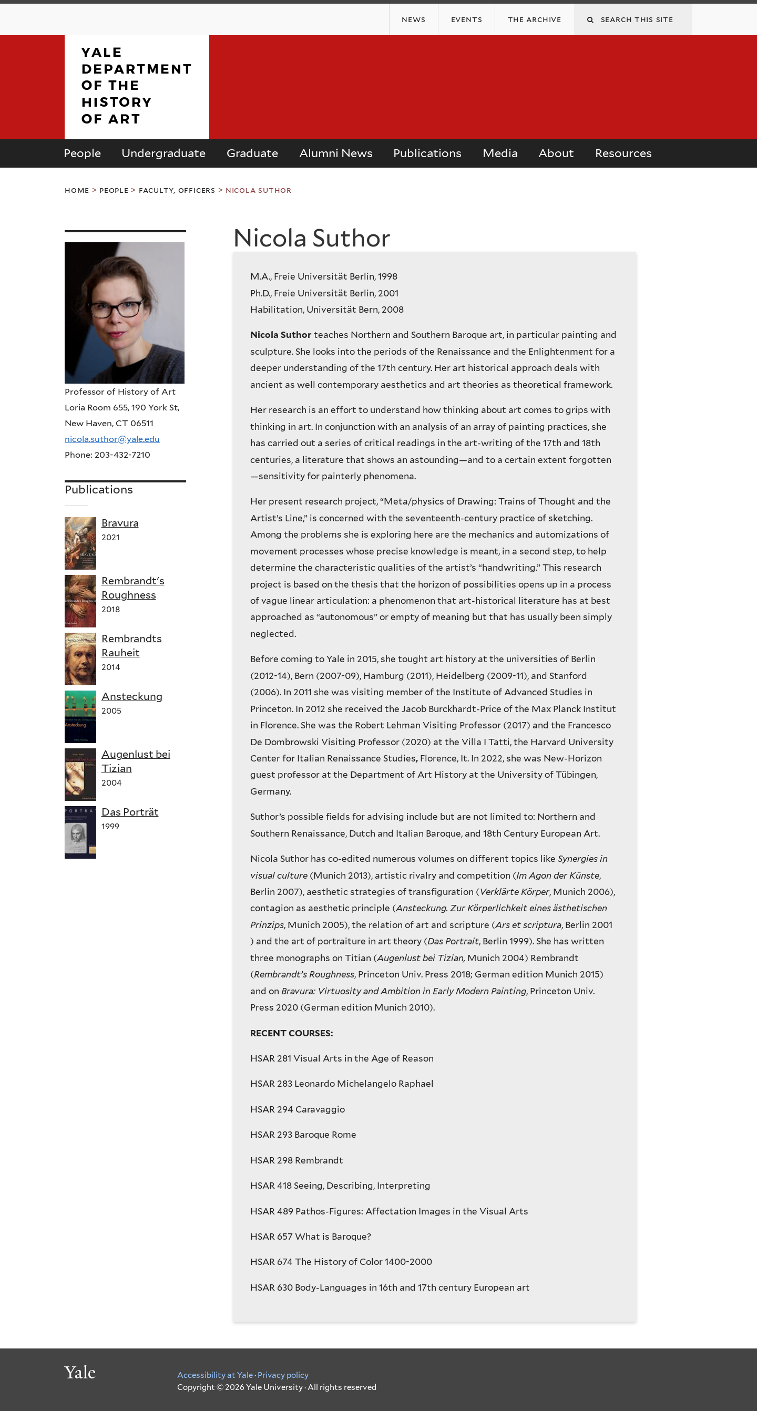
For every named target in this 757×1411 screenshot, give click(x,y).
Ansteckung (131, 696)
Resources (623, 153)
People (82, 153)
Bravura (120, 523)
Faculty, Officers (177, 190)
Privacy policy (283, 1375)
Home (77, 190)
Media (500, 153)
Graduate (252, 153)
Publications (427, 153)
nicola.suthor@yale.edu (112, 439)
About (556, 153)
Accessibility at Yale (215, 1375)
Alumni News (336, 153)
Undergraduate (163, 153)
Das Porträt (130, 812)
